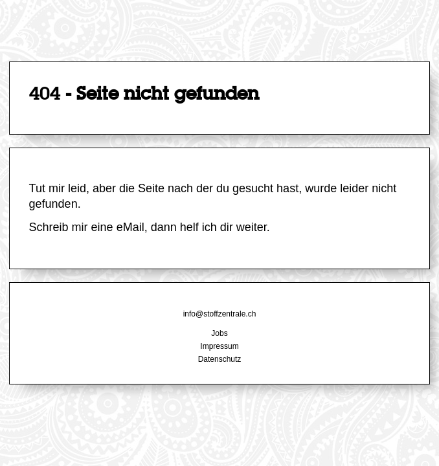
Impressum (219, 346)
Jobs (219, 333)
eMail (130, 227)
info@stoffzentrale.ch (219, 313)
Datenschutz (220, 359)
